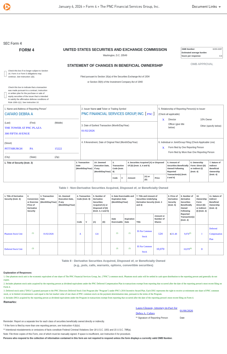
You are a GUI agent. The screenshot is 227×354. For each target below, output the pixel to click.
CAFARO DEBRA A (19, 114)
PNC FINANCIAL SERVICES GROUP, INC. (113, 114)
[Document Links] (207, 6)
